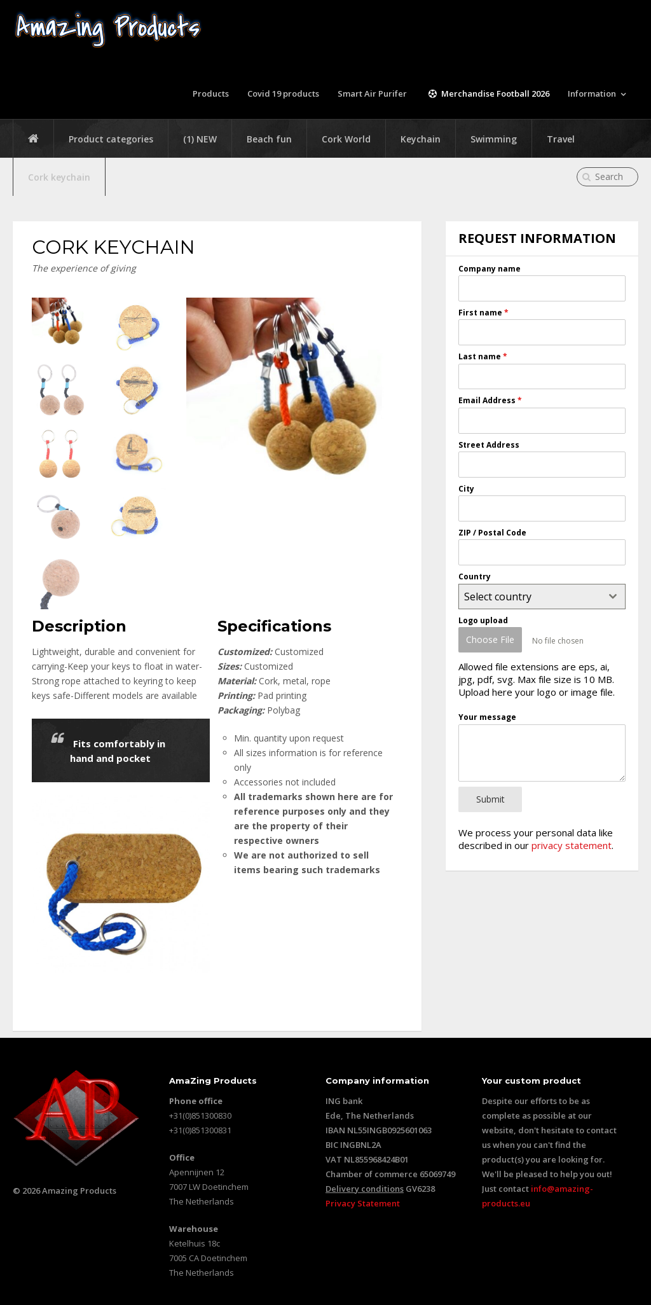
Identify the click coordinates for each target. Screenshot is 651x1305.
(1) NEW (200, 139)
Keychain (421, 139)
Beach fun (269, 139)
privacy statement (571, 840)
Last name (482, 356)
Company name (489, 268)
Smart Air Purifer (374, 93)
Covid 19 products (284, 93)
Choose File (490, 639)
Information (592, 93)
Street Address (488, 444)
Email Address (490, 400)
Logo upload (483, 619)
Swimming (493, 139)
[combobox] (541, 596)
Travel (561, 139)
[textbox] (529, 596)
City (466, 488)
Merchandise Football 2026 (488, 93)
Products (211, 93)
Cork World (346, 139)
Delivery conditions (365, 1188)
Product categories (111, 139)
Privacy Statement (363, 1202)
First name (483, 312)
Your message (487, 714)
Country (474, 576)
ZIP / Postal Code (492, 532)
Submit (490, 796)
